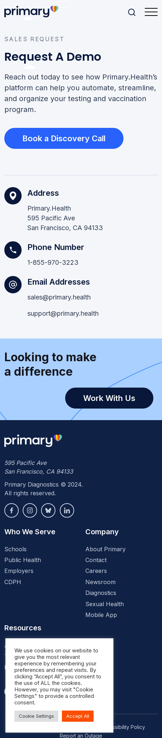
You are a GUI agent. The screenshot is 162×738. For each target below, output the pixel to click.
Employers (18, 570)
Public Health (22, 560)
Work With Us (109, 398)
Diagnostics (100, 592)
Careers (96, 570)
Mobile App (101, 614)
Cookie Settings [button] (36, 716)
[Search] (131, 12)
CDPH (12, 582)
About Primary (105, 549)
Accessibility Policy (122, 727)
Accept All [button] (77, 716)
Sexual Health (104, 604)
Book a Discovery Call (63, 138)
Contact (96, 560)
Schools (15, 549)
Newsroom (100, 582)
